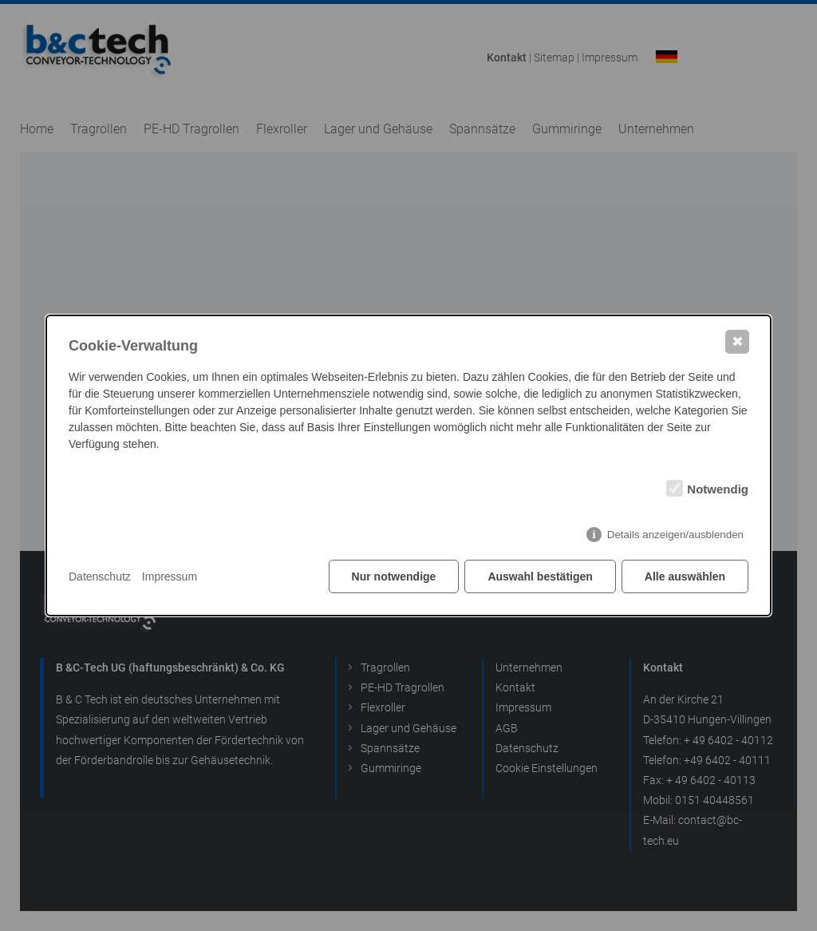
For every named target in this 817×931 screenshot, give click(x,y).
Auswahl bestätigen (539, 576)
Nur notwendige (394, 576)
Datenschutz (100, 576)
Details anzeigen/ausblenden (675, 535)
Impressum (169, 576)
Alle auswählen (685, 576)
